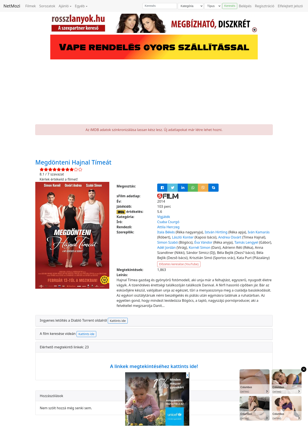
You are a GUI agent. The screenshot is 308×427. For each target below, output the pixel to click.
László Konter (183, 237)
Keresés (229, 5)
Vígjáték (163, 216)
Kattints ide (118, 321)
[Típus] (212, 6)
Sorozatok (47, 6)
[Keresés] (160, 6)
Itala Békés (166, 232)
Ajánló (64, 6)
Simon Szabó (167, 242)
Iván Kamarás (259, 232)
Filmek (30, 6)
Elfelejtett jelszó (290, 6)
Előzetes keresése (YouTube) (178, 264)
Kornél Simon (199, 247)
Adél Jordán (166, 247)
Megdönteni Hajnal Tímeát (73, 162)
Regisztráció (264, 6)
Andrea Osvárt (229, 237)
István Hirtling (216, 232)
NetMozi (11, 6)
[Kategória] (190, 6)
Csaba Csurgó (168, 221)
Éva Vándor (203, 242)
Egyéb (80, 6)
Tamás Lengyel (246, 242)
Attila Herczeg (168, 227)
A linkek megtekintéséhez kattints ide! (154, 366)
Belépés (245, 6)
